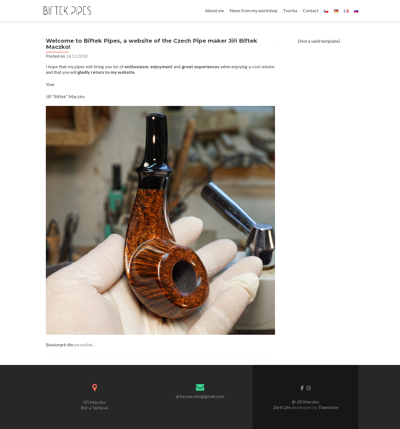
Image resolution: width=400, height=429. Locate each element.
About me (214, 10)
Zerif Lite (282, 407)
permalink (83, 344)
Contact (310, 10)
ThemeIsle (328, 407)
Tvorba (290, 10)
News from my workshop (253, 10)
